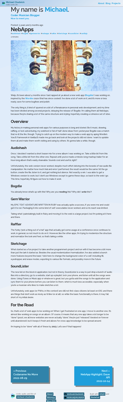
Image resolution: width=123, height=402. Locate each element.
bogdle (25, 30)
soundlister (74, 30)
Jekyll (102, 390)
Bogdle (89, 91)
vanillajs (84, 30)
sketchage (62, 30)
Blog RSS (51, 397)
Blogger (35, 11)
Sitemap (51, 394)
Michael (56, 5)
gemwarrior (35, 30)
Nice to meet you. (20, 14)
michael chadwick (25, 393)
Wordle (29, 94)
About (50, 390)
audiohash (16, 30)
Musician (24, 11)
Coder (14, 11)
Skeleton (95, 393)
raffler (53, 30)
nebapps (45, 30)
